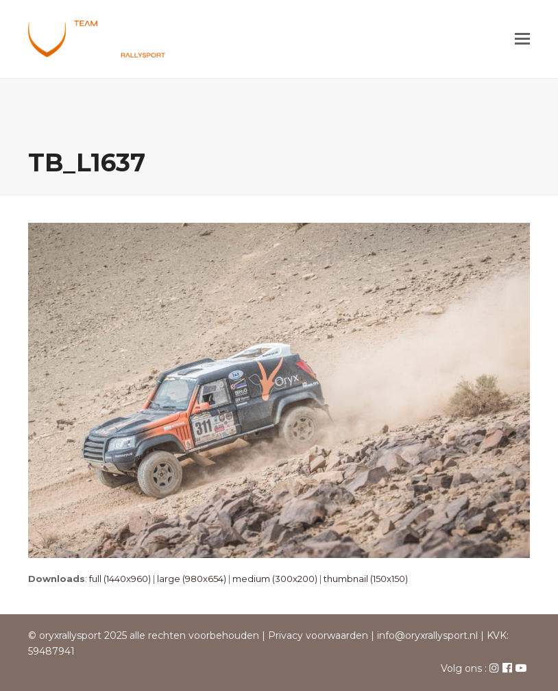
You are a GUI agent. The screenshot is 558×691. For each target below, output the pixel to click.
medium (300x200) (274, 578)
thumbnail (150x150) (366, 578)
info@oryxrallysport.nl (427, 635)
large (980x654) (191, 578)
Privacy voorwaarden (318, 635)
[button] (522, 39)
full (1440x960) (120, 578)
